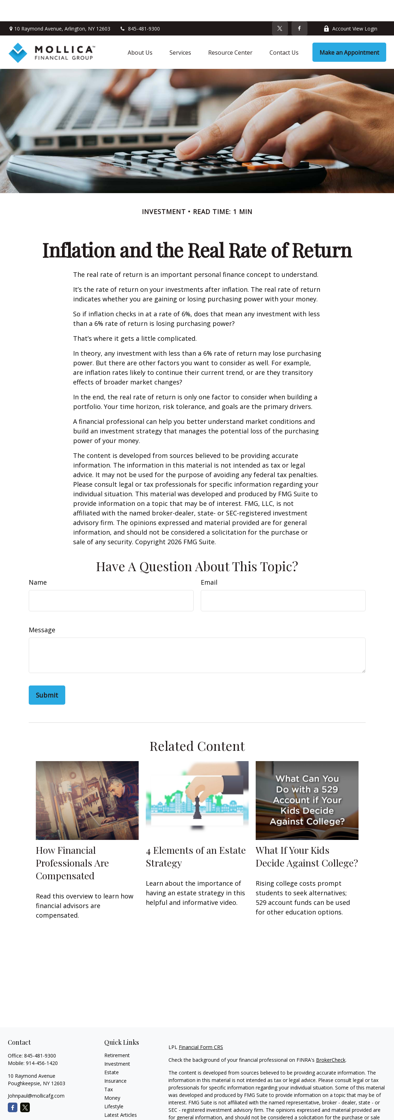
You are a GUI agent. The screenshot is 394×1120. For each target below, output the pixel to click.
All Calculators (120, 1110)
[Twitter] (280, 7)
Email (209, 561)
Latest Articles (120, 1093)
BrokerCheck (330, 1038)
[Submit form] (47, 673)
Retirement (117, 1034)
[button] (140, 30)
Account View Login (350, 7)
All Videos (115, 1102)
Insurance (115, 1059)
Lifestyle (113, 1085)
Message (42, 608)
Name (38, 561)
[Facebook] (299, 7)
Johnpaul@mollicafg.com (36, 1074)
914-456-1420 (42, 1041)
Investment (117, 1042)
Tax (108, 1068)
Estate (111, 1051)
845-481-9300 (139, 7)
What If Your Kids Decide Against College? (307, 835)
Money (112, 1076)
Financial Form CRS (201, 1025)
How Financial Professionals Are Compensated (72, 841)
